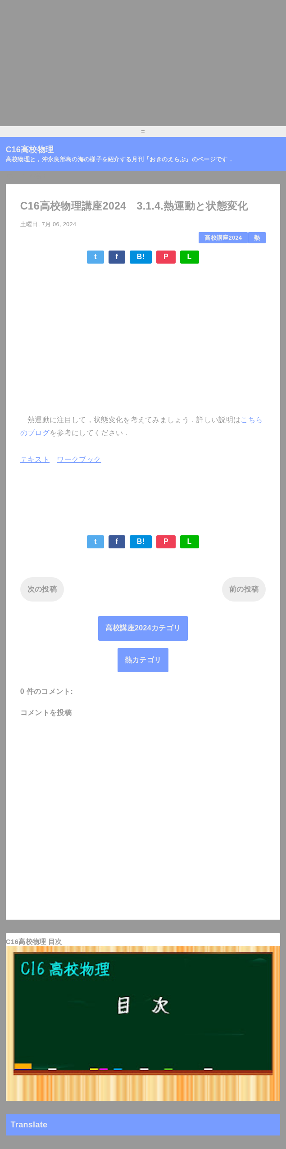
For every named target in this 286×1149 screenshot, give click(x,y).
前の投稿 (244, 589)
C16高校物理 (30, 149)
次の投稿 (42, 589)
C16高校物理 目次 (34, 941)
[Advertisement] (143, 63)
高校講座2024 (223, 237)
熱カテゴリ (143, 660)
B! (141, 256)
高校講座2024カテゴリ (143, 628)
